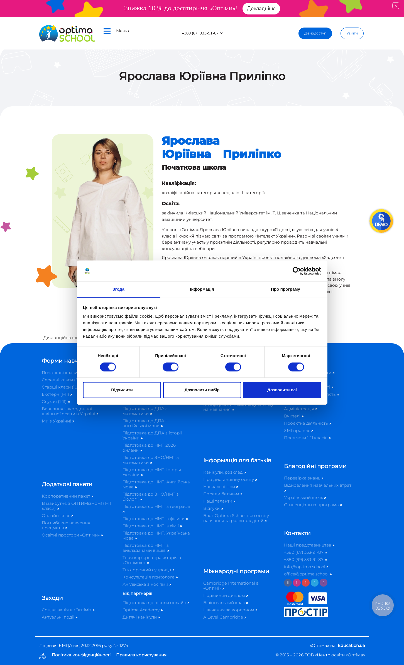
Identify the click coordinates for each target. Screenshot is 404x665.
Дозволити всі (282, 390)
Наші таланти (219, 501)
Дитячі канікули (141, 617)
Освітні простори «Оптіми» (72, 535)
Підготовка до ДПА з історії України (152, 435)
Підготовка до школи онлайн (156, 602)
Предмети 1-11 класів (307, 437)
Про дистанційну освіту (230, 479)
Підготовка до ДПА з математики (145, 411)
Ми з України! (58, 421)
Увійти (352, 33)
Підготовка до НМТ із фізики (155, 518)
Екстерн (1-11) (57, 394)
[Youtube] (306, 583)
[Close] (395, 5)
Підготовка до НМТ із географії (156, 508)
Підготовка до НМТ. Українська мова (156, 535)
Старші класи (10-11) (64, 387)
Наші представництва (309, 545)
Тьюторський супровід (148, 569)
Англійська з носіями (147, 584)
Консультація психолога (150, 577)
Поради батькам (222, 493)
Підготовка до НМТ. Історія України (152, 472)
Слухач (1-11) (56, 401)
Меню (116, 31)
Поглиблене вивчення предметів (66, 525)
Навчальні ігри (220, 486)
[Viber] (323, 583)
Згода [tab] (118, 289)
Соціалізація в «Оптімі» (68, 609)
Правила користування (141, 655)
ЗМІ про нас (298, 430)
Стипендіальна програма (313, 504)
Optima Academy (143, 609)
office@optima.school (308, 574)
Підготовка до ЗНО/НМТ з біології (151, 496)
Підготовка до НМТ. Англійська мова (156, 484)
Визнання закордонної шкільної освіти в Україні (70, 411)
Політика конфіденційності (81, 655)
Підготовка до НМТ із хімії (152, 525)
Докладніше (261, 8)
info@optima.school (306, 566)
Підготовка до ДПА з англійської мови (145, 423)
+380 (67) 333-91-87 (305, 552)
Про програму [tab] (285, 289)
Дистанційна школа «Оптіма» (75, 337)
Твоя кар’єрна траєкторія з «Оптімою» (152, 560)
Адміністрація (300, 408)
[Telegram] (315, 583)
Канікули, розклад (224, 472)
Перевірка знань (303, 478)
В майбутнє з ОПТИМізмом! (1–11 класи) (76, 506)
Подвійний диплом (225, 595)
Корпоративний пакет (67, 496)
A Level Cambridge (224, 617)
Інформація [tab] (202, 289)
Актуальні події (59, 617)
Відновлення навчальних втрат (317, 487)
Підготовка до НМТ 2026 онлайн (149, 447)
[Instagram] (297, 583)
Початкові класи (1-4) (66, 372)
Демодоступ (315, 33)
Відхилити (122, 390)
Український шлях (305, 497)
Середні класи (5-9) (64, 379)
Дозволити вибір (202, 390)
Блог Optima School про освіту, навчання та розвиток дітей (236, 518)
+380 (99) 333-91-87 (305, 559)
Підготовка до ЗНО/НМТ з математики (151, 460)
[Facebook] (288, 583)
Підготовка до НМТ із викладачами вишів (146, 548)
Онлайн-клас (57, 515)
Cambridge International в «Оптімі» (231, 585)
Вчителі (293, 416)
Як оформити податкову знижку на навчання (238, 407)
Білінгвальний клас (225, 602)
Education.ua (351, 645)
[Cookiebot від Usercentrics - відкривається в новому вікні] (296, 271)
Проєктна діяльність (307, 423)
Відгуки (213, 508)
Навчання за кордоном (230, 609)
